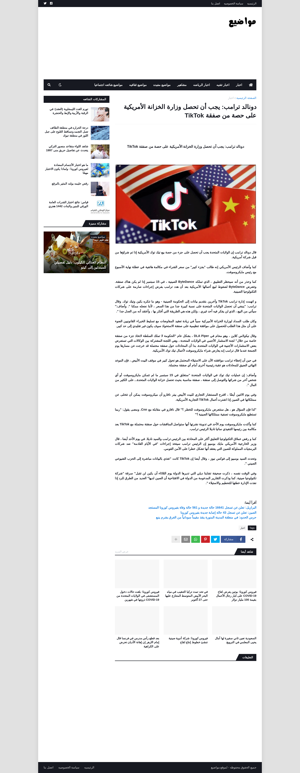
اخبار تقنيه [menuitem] (222, 85)
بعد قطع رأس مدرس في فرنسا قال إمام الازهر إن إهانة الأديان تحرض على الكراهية (138, 642)
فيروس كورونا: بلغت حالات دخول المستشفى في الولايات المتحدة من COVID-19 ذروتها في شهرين (137, 595)
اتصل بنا (215, 3)
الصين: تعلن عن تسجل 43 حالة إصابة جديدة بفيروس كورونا (218, 512)
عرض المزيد (122, 551)
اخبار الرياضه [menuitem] (201, 85)
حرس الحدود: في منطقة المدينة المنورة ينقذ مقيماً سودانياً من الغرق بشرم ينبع (206, 517)
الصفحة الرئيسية (246, 98)
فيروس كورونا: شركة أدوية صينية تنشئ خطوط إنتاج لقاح (188, 640)
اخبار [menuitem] (239, 85)
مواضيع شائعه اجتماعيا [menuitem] (108, 85)
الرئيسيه (251, 3)
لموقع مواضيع (219, 767)
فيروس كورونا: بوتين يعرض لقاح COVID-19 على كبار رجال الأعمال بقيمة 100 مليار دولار (236, 595)
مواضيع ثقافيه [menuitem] (138, 85)
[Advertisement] (123, 43)
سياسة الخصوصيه (233, 3)
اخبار (231, 98)
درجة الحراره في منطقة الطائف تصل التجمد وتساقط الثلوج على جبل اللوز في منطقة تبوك (66, 131)
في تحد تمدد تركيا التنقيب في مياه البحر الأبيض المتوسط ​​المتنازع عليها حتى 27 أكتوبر (186, 595)
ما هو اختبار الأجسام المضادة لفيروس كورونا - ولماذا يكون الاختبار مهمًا (66, 169)
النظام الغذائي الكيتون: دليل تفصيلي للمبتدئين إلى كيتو (80, 264)
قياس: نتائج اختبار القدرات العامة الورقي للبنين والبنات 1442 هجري (68, 204)
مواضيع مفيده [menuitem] (162, 85)
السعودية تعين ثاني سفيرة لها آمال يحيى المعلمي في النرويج (235, 640)
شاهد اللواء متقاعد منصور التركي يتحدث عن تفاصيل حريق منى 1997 (67, 148)
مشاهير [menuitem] (182, 85)
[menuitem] (250, 84)
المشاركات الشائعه (94, 99)
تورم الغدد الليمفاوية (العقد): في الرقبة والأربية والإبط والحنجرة (69, 111)
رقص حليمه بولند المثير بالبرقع (70, 183)
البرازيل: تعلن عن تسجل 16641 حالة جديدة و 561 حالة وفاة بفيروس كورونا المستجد (202, 507)
